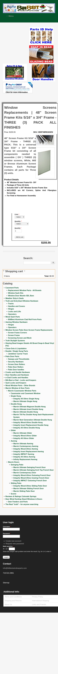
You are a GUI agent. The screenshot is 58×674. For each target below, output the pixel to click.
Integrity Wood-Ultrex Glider (25, 436)
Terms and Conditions (13, 597)
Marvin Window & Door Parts (17, 388)
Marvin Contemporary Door (24, 473)
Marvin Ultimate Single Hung (25, 401)
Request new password (15, 544)
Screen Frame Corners (17, 333)
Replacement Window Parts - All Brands (24, 290)
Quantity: (18, 221)
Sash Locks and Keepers (15, 383)
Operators (12, 314)
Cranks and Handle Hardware (17, 372)
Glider (13, 430)
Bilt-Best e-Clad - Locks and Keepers (20, 380)
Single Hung (16, 396)
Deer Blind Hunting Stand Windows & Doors (23, 499)
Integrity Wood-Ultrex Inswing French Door (31, 478)
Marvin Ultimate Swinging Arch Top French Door (33, 470)
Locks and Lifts (14, 311)
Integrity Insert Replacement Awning (28, 451)
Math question (8, 546)
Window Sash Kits (15, 293)
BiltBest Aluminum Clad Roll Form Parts (25, 319)
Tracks (11, 304)
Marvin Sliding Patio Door (24, 491)
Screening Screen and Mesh (19, 338)
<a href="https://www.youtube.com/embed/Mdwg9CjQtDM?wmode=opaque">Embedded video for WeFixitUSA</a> (16, 36)
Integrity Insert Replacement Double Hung (30, 425)
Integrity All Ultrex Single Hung (26, 399)
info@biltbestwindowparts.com (15, 568)
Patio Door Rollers (15, 367)
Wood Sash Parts (12, 317)
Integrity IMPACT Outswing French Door (30, 481)
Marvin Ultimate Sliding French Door (28, 488)
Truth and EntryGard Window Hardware (21, 301)
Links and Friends (39, 604)
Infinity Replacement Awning (25, 459)
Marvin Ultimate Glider (22, 433)
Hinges (11, 309)
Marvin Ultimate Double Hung (25, 412)
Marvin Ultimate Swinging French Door (29, 467)
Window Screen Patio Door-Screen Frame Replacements (28, 330)
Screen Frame (14, 335)
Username (7, 526)
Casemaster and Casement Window (25, 393)
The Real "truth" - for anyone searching (21, 504)
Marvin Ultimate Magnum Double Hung (29, 407)
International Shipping (40, 601)
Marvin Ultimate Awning (23, 444)
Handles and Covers (16, 306)
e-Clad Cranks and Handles (16, 377)
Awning (14, 441)
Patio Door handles (16, 370)
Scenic (13, 494)
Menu (10, 16)
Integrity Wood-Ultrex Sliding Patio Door (30, 486)
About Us (8, 604)
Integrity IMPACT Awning (23, 454)
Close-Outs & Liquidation (15, 348)
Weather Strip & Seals (14, 298)
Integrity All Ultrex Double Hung (26, 428)
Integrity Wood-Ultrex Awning (25, 449)
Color (17, 214)
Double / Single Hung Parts (16, 351)
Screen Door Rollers (16, 364)
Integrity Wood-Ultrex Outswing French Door (32, 475)
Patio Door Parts (12, 356)
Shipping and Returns (13, 601)
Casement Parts (12, 288)
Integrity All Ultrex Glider (23, 438)
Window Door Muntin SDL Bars (21, 296)
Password (7, 533)
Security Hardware (16, 362)
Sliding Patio (16, 483)
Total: (46, 276)
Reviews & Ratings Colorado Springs (20, 496)
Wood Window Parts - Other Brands (20, 385)
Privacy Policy (37, 597)
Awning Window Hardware (16, 322)
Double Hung (16, 404)
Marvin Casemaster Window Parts (22, 391)
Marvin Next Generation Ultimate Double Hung (32, 420)
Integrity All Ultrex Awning (24, 457)
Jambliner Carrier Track (18, 354)
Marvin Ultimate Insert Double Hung (28, 409)
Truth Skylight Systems (15, 341)
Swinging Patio (17, 465)
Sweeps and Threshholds (18, 359)
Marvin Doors (13, 462)
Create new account (13, 541)
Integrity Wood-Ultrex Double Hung (28, 422)
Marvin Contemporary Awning (25, 446)
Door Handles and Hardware (17, 375)
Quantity (18, 228)
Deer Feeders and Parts (18, 502)
